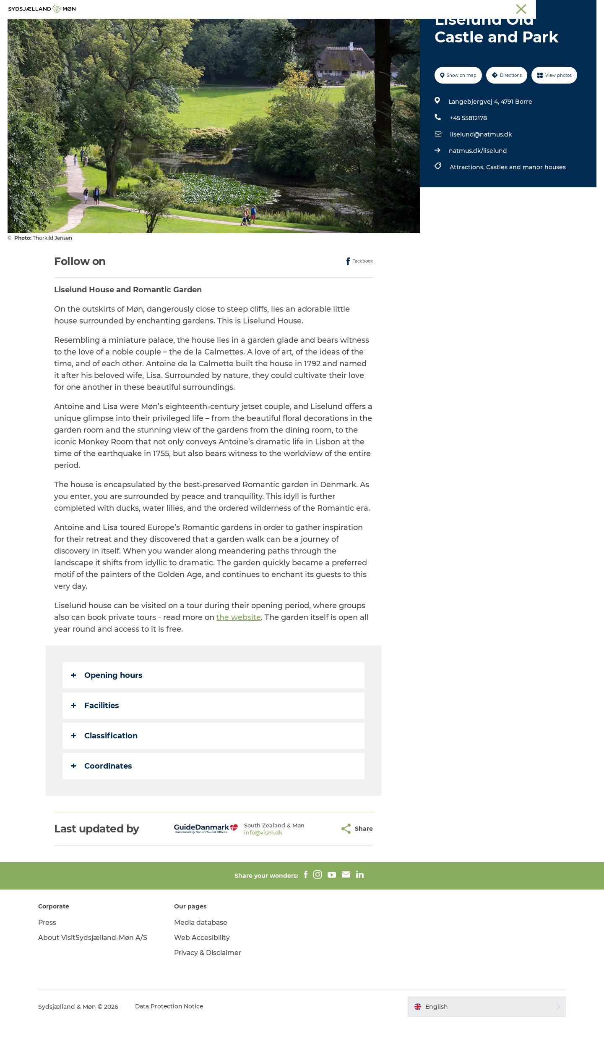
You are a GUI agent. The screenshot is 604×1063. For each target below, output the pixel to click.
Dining (402, 27)
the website (239, 657)
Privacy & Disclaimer (210, 993)
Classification (105, 775)
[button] (312, 869)
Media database (203, 962)
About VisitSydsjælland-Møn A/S (97, 978)
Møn (474, 8)
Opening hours (107, 715)
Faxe (590, 8)
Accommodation (352, 27)
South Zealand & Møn (434, 8)
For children (292, 27)
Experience (208, 27)
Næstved (499, 8)
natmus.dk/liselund (477, 190)
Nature (250, 27)
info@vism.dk (243, 872)
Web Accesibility (204, 978)
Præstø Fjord (559, 8)
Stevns (527, 8)
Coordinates (102, 806)
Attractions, (467, 207)
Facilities (96, 745)
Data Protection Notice (173, 1046)
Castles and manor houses (525, 207)
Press (51, 962)
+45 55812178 (468, 158)
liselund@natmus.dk (481, 174)
